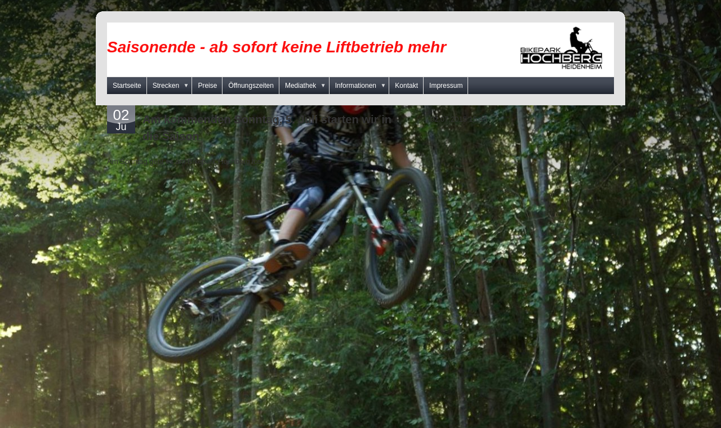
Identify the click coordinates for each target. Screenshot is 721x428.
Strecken (173, 86)
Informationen (362, 86)
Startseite (127, 86)
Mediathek (307, 86)
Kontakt (406, 86)
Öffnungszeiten (251, 86)
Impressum (445, 86)
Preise (207, 86)
